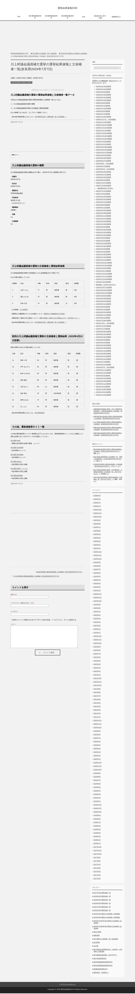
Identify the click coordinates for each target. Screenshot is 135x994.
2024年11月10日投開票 (104, 280)
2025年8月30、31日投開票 (105, 170)
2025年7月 (97, 528)
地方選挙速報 (39, 413)
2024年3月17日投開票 (103, 371)
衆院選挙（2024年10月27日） (106, 285)
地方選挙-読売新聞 (17, 448)
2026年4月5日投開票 (103, 92)
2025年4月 (97, 538)
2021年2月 (97, 714)
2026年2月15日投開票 (103, 109)
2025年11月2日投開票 (103, 145)
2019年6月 (97, 784)
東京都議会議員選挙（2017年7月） (106, 955)
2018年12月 (97, 805)
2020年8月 (97, 735)
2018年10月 (97, 812)
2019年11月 (97, 767)
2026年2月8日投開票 (103, 112)
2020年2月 (97, 756)
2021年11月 (97, 682)
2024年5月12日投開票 (103, 351)
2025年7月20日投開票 (103, 186)
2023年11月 (97, 598)
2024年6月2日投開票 (103, 343)
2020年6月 (97, 742)
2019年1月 (97, 802)
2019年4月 (97, 791)
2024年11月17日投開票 (104, 277)
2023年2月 (97, 630)
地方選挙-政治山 (16, 462)
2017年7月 (97, 865)
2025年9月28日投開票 (103, 159)
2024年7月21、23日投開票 (105, 324)
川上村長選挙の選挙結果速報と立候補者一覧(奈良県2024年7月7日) (36, 577)
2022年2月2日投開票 (103, 252)
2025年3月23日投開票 (103, 233)
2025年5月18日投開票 (103, 214)
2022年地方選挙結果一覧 (102, 911)
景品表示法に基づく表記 (100, 17)
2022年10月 (97, 644)
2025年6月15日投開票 (103, 203)
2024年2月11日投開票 (103, 384)
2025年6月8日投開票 (103, 205)
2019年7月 (97, 781)
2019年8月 (97, 777)
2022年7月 (97, 654)
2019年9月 (97, 774)
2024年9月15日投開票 (103, 304)
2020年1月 (97, 760)
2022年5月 (97, 661)
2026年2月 (97, 503)
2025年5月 (97, 535)
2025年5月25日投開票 (103, 211)
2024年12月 (97, 552)
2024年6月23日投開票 (103, 335)
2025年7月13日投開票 (103, 192)
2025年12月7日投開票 (103, 131)
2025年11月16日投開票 (104, 139)
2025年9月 (97, 521)
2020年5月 (97, 746)
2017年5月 (97, 872)
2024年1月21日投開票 (103, 393)
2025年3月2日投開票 (103, 241)
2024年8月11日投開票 (103, 315)
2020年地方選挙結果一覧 (102, 904)
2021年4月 (97, 707)
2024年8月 (97, 566)
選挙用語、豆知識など (101, 973)
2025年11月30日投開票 (104, 134)
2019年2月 (97, 798)
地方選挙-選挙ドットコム (19, 469)
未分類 (96, 946)
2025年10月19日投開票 (104, 150)
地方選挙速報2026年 (35, 17)
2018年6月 (97, 826)
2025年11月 (97, 514)
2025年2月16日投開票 (103, 247)
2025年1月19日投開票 (103, 258)
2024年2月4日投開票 (103, 387)
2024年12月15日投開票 (104, 266)
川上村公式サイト (18, 203)
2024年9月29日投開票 (103, 299)
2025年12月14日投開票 (104, 128)
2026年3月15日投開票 (103, 101)
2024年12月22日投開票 (104, 263)
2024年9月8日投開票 (103, 307)
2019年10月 (97, 770)
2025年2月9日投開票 (103, 249)
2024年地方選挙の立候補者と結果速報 (21, 83)
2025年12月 (97, 510)
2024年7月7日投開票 (103, 329)
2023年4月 (97, 623)
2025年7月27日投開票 (103, 183)
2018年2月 (97, 840)
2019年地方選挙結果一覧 (102, 900)
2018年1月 (97, 844)
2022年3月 (97, 668)
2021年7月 (97, 696)
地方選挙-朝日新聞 (17, 455)
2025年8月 (97, 524)
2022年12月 (97, 637)
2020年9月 (97, 731)
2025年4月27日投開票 (103, 219)
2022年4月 (97, 665)
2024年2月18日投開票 (103, 382)
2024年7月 (97, 570)
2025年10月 (97, 517)
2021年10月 (97, 686)
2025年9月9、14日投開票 (104, 164)
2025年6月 (97, 531)
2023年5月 (97, 619)
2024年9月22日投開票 (103, 302)
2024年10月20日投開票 (104, 291)
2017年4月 (97, 876)
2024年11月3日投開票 (103, 282)
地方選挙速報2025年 (51, 17)
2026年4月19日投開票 (103, 87)
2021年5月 (97, 703)
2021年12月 (97, 679)
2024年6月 (97, 573)
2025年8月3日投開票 (103, 181)
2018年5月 (97, 830)
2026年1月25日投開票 (103, 117)
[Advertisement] (67, 38)
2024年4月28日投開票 (103, 354)
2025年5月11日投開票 (103, 216)
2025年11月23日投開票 (104, 136)
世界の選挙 (97, 932)
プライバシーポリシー (68, 985)
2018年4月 (97, 833)
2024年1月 (97, 591)
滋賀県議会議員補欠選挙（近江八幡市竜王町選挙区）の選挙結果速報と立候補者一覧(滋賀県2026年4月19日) (107, 412)
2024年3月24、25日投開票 (105, 368)
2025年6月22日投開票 (103, 200)
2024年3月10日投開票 (103, 373)
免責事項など (116, 17)
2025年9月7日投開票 (103, 167)
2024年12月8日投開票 (103, 269)
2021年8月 (97, 693)
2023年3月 (97, 626)
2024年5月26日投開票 (103, 346)
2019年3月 (97, 795)
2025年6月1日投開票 (103, 208)
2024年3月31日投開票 (103, 365)
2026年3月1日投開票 (103, 106)
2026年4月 (97, 496)
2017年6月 (97, 869)
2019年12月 (97, 763)
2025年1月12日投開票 (103, 260)
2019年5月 (97, 788)
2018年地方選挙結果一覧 (102, 897)
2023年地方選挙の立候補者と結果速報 (107, 914)
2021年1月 (97, 717)
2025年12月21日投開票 (104, 125)
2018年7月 (97, 823)
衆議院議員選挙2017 (101, 970)
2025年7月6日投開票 (103, 194)
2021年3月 (97, 710)
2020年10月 (97, 728)
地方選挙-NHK (15, 441)
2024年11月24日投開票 (104, 274)
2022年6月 (97, 658)
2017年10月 (97, 854)
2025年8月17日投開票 (103, 175)
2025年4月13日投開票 (103, 225)
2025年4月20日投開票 (103, 222)
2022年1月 (97, 675)
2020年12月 (97, 721)
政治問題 (97, 943)
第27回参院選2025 (100, 959)
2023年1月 (97, 633)
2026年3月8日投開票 (103, 103)
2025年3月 (97, 542)
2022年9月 (97, 647)
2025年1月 (97, 549)
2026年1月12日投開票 (103, 123)
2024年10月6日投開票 (103, 296)
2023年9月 (97, 605)
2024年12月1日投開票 (103, 271)
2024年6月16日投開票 (103, 338)
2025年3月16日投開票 (103, 236)
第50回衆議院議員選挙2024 (103, 963)
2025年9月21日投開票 (103, 161)
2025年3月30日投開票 (103, 230)
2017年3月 (97, 879)
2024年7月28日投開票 (103, 321)
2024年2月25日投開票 (103, 379)
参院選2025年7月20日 (105, 189)
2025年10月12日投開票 (104, 153)
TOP (18, 17)
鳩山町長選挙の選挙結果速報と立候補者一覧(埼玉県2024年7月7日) (59, 572)
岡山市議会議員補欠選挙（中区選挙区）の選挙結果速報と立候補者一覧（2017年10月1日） (107, 472)
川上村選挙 (23, 310)
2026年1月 (97, 507)
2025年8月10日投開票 (103, 178)
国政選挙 (97, 936)
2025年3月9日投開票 (103, 238)
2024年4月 (97, 580)
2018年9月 (97, 816)
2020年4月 (97, 749)
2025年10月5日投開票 (103, 156)
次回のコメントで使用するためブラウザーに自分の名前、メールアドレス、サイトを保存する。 (44, 620)
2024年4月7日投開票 (103, 362)
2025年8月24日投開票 (103, 172)
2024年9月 (97, 563)
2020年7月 (97, 739)
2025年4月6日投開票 (103, 227)
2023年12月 (97, 594)
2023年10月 (97, 601)
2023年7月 (97, 612)
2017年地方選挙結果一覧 (102, 893)
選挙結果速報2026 (67, 8)
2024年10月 (97, 559)
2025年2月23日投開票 (103, 244)
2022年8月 (97, 651)
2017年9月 (97, 858)
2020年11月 (97, 724)
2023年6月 (97, 616)
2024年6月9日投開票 (103, 340)
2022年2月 (97, 672)
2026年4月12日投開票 (103, 90)
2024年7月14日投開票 (103, 327)
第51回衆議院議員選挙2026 (103, 966)
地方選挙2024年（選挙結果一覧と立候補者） (50, 117)
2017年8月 (97, 861)
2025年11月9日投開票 (103, 142)
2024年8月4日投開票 (103, 318)
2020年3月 (97, 753)
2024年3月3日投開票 (103, 376)
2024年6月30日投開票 (103, 332)
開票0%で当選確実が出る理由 (54, 314)
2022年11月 (97, 640)
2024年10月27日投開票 (104, 288)
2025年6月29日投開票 (103, 197)
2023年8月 (97, 609)
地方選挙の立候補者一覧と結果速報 (106, 939)
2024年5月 (97, 577)
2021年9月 (97, 689)
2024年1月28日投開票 (103, 390)
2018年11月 (97, 809)
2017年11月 (97, 851)
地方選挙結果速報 (17, 476)
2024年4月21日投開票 (103, 357)
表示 (16, 155)
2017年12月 (97, 847)
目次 (83, 17)
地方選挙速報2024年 (67, 17)
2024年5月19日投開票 (103, 349)
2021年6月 (97, 700)
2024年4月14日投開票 (103, 360)
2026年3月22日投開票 (103, 98)
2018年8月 (97, 819)
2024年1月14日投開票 (103, 395)
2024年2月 (97, 587)
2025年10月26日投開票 (104, 148)
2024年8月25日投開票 (103, 313)
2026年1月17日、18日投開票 (106, 120)
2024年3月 (97, 584)
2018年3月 (97, 837)
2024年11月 (97, 556)
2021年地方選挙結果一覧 (102, 907)
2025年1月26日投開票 (103, 255)
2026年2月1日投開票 (103, 114)
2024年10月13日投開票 (104, 293)
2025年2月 (97, 545)
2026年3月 (97, 500)
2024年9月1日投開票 (103, 310)
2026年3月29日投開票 (103, 95)
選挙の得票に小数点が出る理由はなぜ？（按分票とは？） (59, 319)
